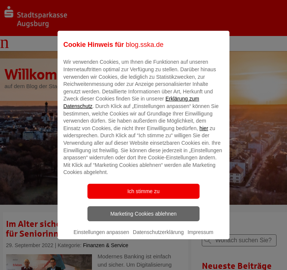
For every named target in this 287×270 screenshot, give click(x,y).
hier (204, 133)
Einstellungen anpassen (101, 237)
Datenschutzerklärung (158, 237)
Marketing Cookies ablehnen (143, 219)
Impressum (200, 237)
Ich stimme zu (143, 197)
